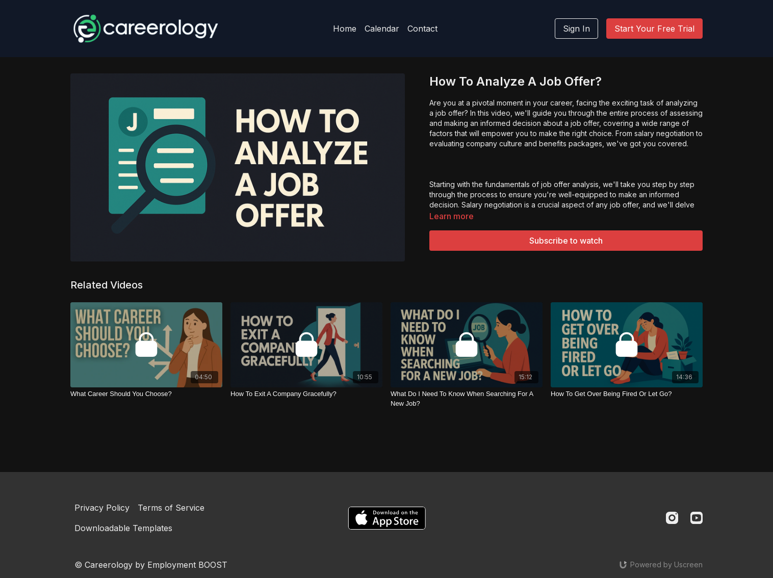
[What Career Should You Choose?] (146, 394)
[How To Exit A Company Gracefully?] (306, 394)
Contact (422, 28)
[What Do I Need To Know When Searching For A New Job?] (467, 399)
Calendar (382, 28)
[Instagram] (672, 518)
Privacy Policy (102, 508)
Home (344, 28)
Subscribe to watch (566, 240)
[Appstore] (387, 518)
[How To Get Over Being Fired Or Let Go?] (627, 394)
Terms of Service (171, 508)
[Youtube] (696, 518)
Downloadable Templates (123, 528)
